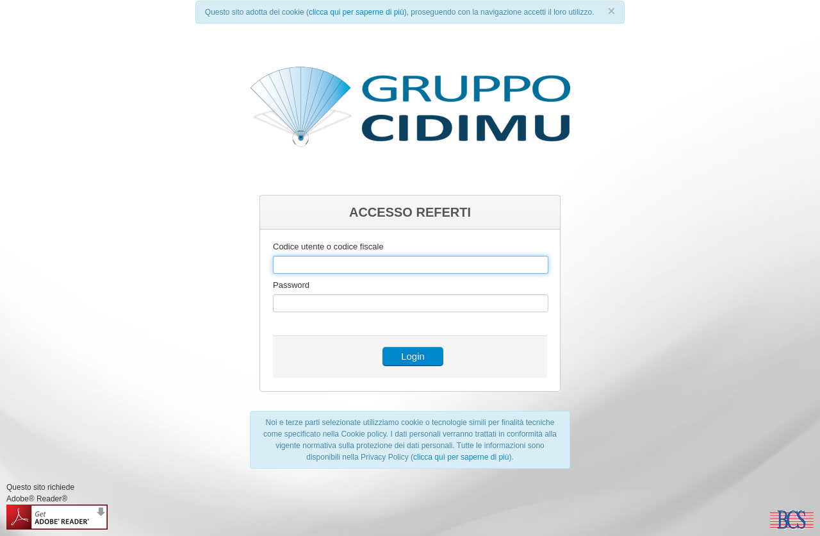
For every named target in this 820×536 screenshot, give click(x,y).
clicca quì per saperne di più (461, 457)
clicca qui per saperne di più (356, 12)
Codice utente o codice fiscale (328, 246)
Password (291, 285)
